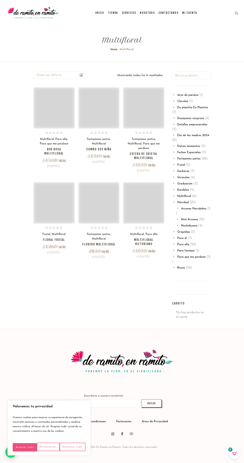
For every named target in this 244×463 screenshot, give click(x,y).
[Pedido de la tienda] (59, 75)
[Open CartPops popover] (234, 453)
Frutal (46, 234)
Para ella (61, 139)
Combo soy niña (98, 149)
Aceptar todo (49, 447)
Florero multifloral (98, 244)
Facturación (124, 421)
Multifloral (47, 139)
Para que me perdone (54, 143)
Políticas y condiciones (91, 421)
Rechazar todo (66, 438)
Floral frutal (54, 240)
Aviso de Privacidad (155, 421)
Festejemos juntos (98, 139)
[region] (49, 424)
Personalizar (29, 438)
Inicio (114, 49)
